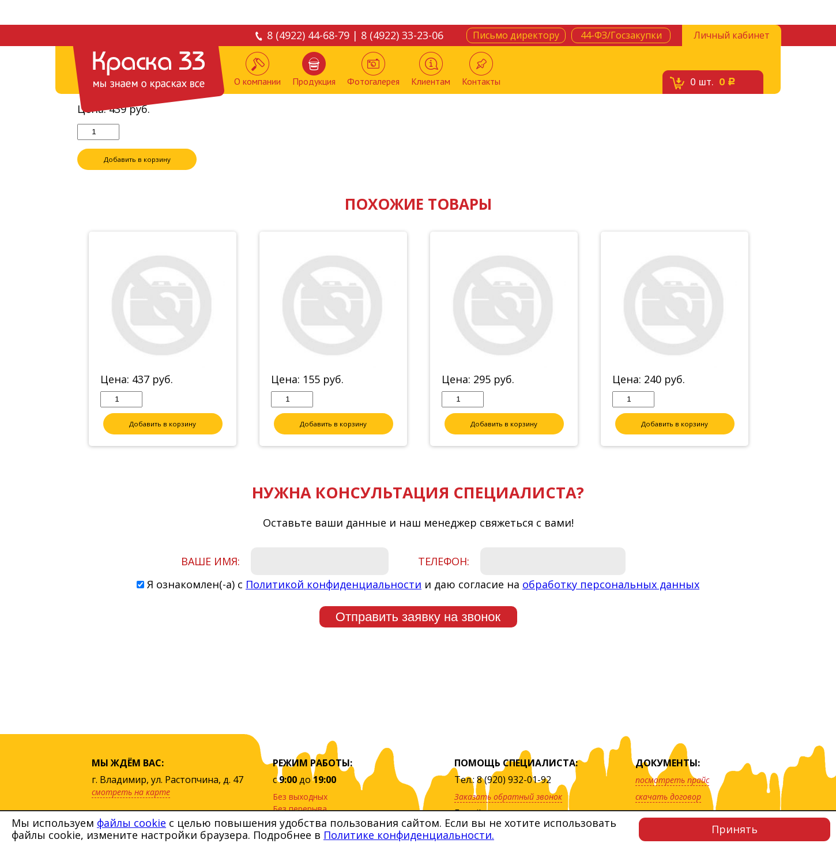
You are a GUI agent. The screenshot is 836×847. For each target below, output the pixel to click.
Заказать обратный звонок (508, 796)
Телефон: (443, 579)
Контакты (481, 69)
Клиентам (430, 69)
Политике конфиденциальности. (408, 835)
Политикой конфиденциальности (333, 602)
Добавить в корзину (137, 177)
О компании (257, 69)
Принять (734, 829)
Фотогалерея (373, 69)
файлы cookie (131, 823)
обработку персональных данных (610, 602)
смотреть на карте (131, 791)
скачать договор (668, 796)
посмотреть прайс (672, 779)
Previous (68, 357)
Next (767, 357)
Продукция (314, 69)
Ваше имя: (210, 579)
